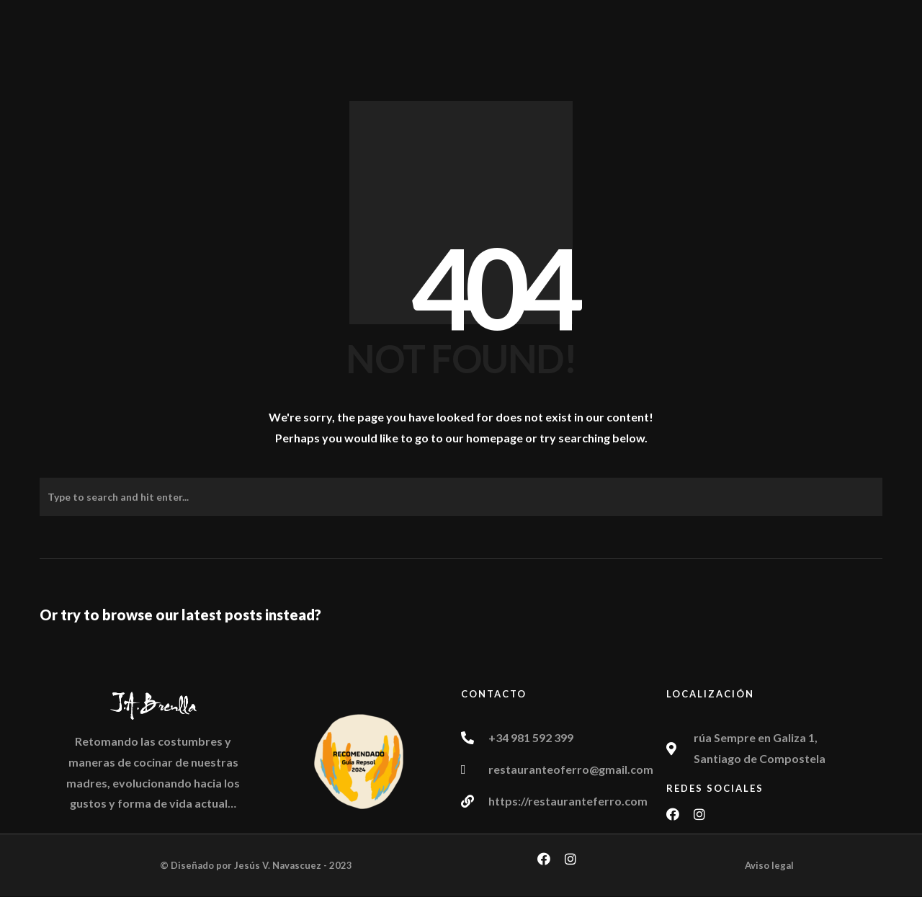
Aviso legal (769, 865)
